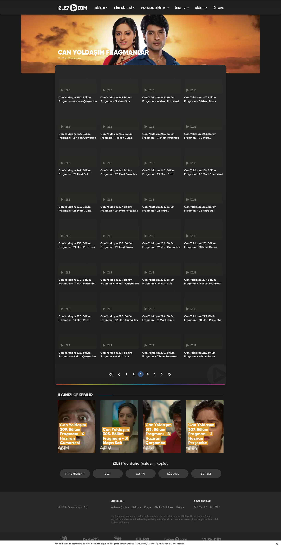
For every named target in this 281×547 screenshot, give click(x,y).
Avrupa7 (117, 539)
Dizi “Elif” (215, 507)
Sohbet (206, 473)
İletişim (180, 507)
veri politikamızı (160, 543)
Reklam (136, 507)
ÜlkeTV (142, 539)
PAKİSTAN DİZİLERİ (155, 8)
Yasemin (211, 539)
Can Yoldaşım (69, 58)
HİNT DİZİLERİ (124, 8)
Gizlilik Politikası (163, 507)
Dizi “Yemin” (200, 507)
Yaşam (140, 473)
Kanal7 (64, 539)
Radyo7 (91, 539)
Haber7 (176, 539)
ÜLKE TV (182, 8)
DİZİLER (101, 8)
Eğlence (173, 473)
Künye (147, 507)
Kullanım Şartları (120, 507)
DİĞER (201, 8)
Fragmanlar (74, 473)
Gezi (108, 473)
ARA (219, 8)
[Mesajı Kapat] (277, 544)
